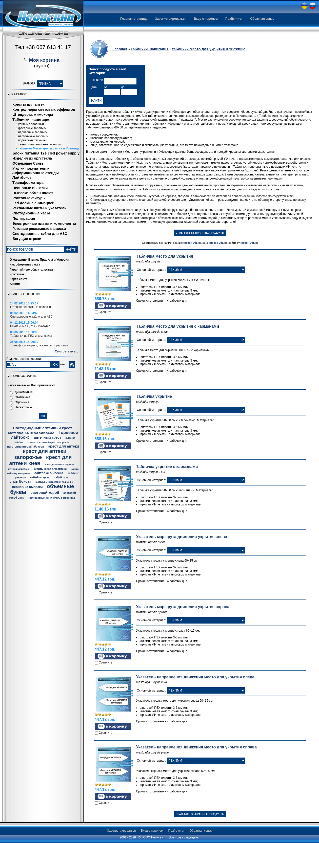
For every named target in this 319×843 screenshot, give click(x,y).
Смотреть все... (66, 351)
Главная (119, 49)
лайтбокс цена (40, 477)
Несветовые (23, 407)
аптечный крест (47, 437)
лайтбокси (61, 477)
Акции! (15, 284)
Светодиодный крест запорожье (31, 432)
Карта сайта (19, 279)
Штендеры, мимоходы (32, 115)
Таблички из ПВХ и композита (31, 336)
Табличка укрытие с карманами (167, 466)
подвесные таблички (32, 140)
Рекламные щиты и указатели (39, 208)
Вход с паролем (206, 18)
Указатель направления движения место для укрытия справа (196, 747)
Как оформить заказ (25, 264)
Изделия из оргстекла (32, 158)
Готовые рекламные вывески (39, 229)
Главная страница (134, 18)
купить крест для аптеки (50, 468)
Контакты (17, 274)
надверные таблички (32, 132)
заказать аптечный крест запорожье (48, 442)
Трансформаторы (28, 183)
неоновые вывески (27, 487)
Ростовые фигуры (29, 198)
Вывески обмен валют (32, 193)
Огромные (22, 402)
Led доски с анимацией (33, 203)
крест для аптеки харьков (59, 464)
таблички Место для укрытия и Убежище (48, 148)
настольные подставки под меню (54, 482)
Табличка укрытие (154, 396)
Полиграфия (23, 218)
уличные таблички (31, 124)
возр (187, 242)
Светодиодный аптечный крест (42, 428)
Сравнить (105, 312)
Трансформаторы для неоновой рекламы (39, 345)
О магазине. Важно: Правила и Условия (39, 259)
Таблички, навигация (31, 120)
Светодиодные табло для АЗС (39, 234)
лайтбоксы (20, 481)
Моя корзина (44, 60)
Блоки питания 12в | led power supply (45, 153)
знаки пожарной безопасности (39, 144)
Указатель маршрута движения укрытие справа (182, 607)
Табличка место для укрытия (164, 256)
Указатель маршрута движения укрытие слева (181, 537)
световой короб (45, 493)
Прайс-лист (234, 18)
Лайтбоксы (22, 177)
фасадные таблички (32, 128)
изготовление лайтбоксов (25, 446)
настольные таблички (33, 136)
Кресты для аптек (28, 104)
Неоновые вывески (30, 188)
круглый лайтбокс (18, 469)
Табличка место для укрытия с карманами (177, 326)
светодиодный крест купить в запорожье (51, 498)
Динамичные (24, 392)
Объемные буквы (28, 163)
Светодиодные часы (31, 213)
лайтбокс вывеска (48, 473)
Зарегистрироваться (170, 18)
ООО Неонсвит (154, 837)
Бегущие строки (26, 239)
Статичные (22, 397)
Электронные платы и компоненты (44, 223)
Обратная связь (262, 18)
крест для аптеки (63, 446)
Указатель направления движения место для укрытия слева (195, 677)
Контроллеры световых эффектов (43, 109)
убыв (196, 242)
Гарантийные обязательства (31, 269)
